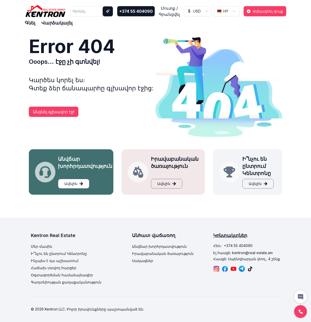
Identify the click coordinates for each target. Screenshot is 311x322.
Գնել (30, 23)
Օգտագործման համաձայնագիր (62, 275)
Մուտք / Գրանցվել (169, 11)
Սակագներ (142, 260)
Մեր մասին (41, 246)
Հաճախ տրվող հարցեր (53, 268)
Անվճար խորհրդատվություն (159, 246)
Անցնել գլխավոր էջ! (53, 111)
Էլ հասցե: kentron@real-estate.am (243, 253)
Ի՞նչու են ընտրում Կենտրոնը (59, 253)
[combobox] (198, 11)
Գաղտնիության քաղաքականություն (66, 282)
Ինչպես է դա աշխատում (54, 260)
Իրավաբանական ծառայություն (163, 253)
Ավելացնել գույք (265, 11)
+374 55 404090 (136, 11)
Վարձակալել (57, 23)
